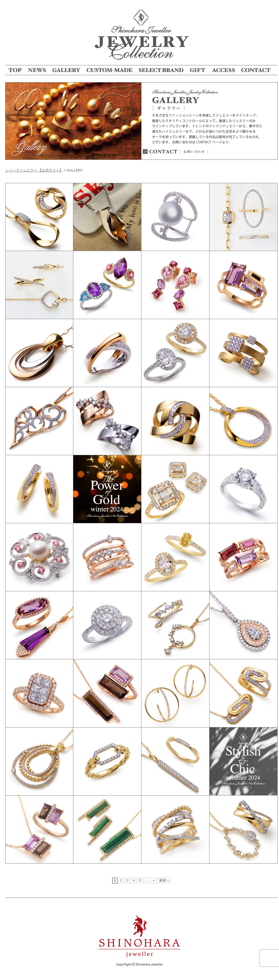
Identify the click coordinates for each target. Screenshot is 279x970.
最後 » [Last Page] (164, 880)
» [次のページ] (153, 880)
